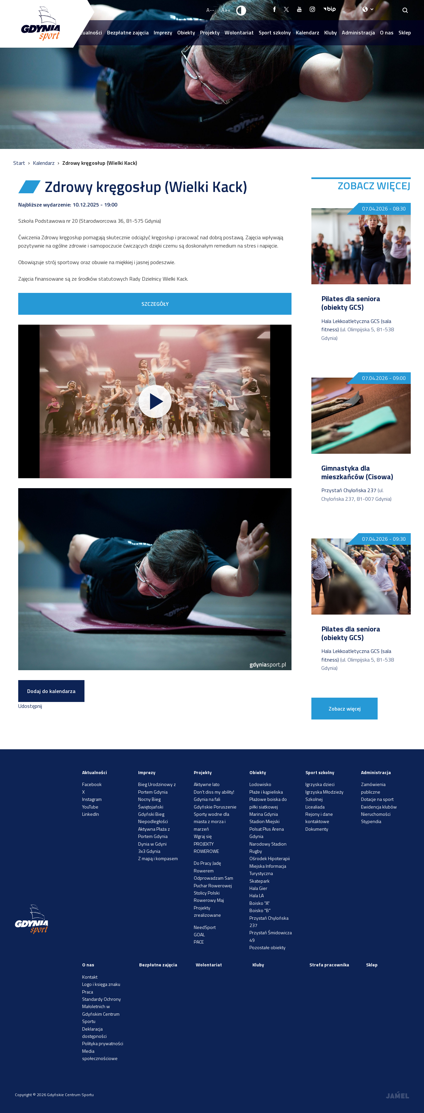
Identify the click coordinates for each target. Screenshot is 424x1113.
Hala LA (256, 895)
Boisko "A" (259, 903)
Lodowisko (260, 784)
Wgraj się (203, 836)
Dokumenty (316, 828)
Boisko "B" (260, 910)
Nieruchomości (376, 814)
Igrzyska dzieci (320, 784)
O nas (387, 32)
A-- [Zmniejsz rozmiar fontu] (210, 10)
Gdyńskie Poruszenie (215, 806)
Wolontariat (239, 32)
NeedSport (205, 927)
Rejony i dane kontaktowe (319, 818)
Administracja (358, 32)
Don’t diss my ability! (214, 791)
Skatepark (259, 880)
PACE (199, 941)
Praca (87, 991)
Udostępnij (30, 706)
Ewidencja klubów (379, 806)
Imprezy (163, 32)
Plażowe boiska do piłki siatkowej (268, 803)
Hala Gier (258, 888)
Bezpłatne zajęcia (128, 32)
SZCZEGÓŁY (155, 304)
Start (19, 163)
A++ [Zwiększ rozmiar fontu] (226, 10)
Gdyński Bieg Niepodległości (153, 818)
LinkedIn (90, 814)
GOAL (199, 934)
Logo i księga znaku (101, 984)
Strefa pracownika (329, 964)
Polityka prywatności (102, 1043)
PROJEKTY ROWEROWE (206, 847)
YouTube (90, 806)
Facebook (92, 784)
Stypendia (371, 821)
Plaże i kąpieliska (266, 791)
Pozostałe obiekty (267, 947)
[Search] (405, 10)
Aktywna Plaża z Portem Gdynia (154, 832)
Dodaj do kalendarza (51, 691)
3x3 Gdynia (149, 851)
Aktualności (94, 772)
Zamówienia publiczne (373, 788)
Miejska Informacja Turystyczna (267, 869)
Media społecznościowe (100, 1054)
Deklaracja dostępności (94, 1032)
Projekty (210, 32)
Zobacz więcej (345, 709)
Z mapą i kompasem (158, 858)
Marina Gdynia (263, 814)
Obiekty (186, 32)
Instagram (92, 799)
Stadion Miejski (264, 821)
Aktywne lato (207, 784)
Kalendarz (307, 32)
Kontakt (89, 976)
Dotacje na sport (377, 799)
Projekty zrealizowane (207, 911)
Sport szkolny (275, 32)
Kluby (330, 32)
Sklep (404, 32)
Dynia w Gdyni (152, 843)
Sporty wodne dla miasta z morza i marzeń (211, 821)
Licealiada (315, 806)
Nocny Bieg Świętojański (150, 803)
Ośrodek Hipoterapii (269, 858)
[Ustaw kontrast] (241, 10)
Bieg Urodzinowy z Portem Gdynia (157, 788)
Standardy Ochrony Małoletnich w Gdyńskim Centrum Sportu (101, 1010)
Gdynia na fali (207, 799)
